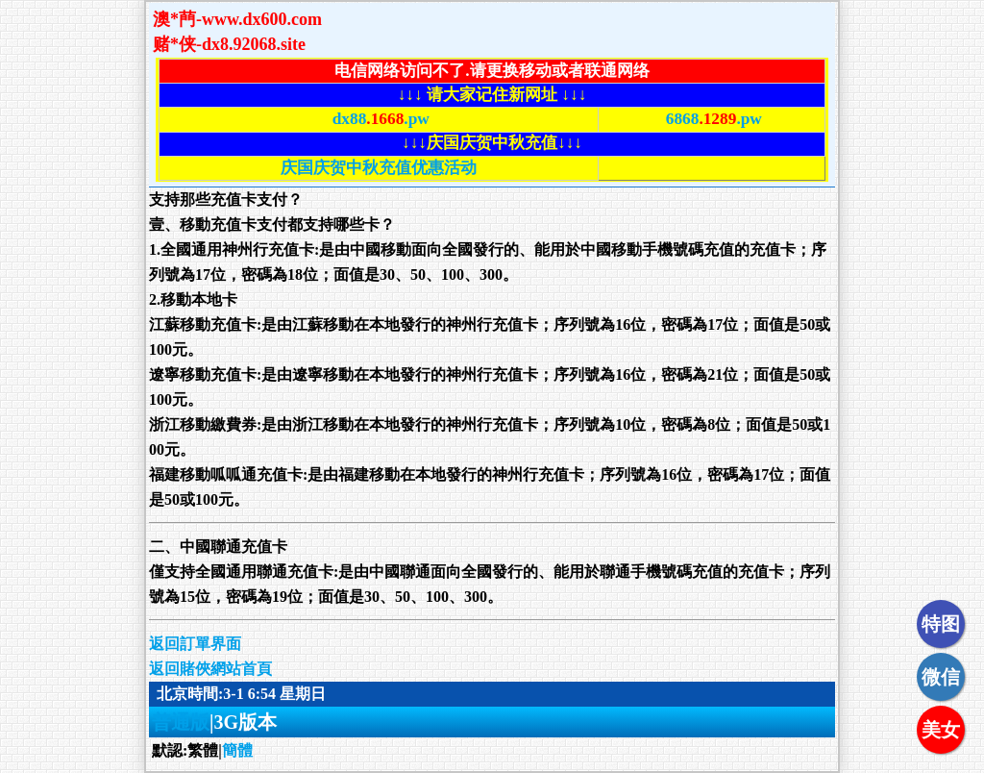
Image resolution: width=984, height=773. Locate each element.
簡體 (237, 750)
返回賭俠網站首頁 (210, 669)
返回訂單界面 (195, 644)
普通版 (180, 722)
